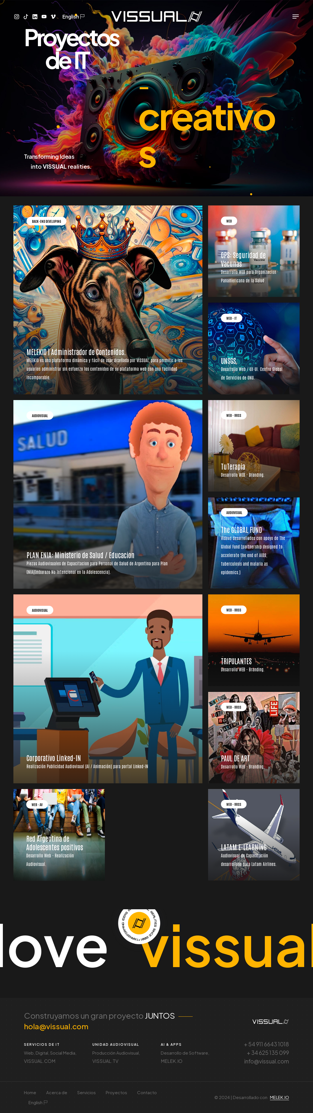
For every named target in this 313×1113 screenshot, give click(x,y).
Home (30, 1092)
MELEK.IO (171, 1061)
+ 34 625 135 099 (268, 1052)
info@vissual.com (266, 1061)
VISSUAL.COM (39, 1061)
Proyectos (116, 1092)
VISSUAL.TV (105, 1061)
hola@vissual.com (56, 1026)
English (72, 16)
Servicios (86, 1092)
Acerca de (56, 1092)
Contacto (147, 1092)
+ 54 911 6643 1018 (266, 1044)
